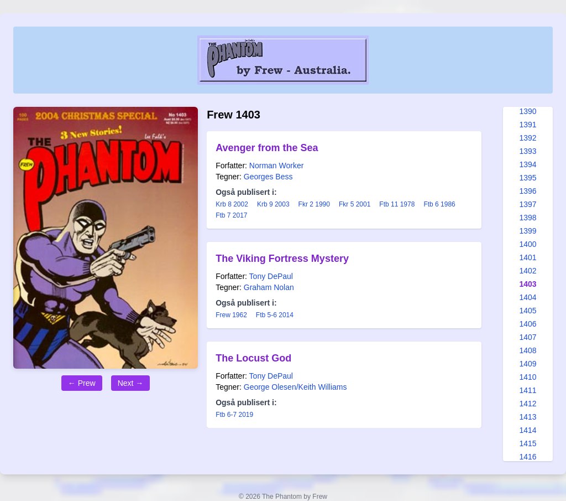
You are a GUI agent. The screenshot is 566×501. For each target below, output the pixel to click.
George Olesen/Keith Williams (295, 387)
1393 (527, 151)
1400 (527, 244)
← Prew (82, 383)
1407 (527, 337)
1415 (527, 443)
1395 (527, 177)
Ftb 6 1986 (439, 204)
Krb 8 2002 (232, 204)
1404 (527, 297)
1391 (527, 124)
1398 (527, 217)
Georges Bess (268, 176)
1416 (527, 456)
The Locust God (253, 358)
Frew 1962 (231, 315)
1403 (527, 284)
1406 (527, 323)
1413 (527, 416)
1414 (527, 430)
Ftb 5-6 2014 (275, 315)
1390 (527, 111)
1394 (527, 164)
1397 (527, 204)
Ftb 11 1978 (397, 204)
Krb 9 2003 (273, 204)
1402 (527, 270)
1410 (527, 377)
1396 (527, 191)
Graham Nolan (269, 287)
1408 (527, 350)
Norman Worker (276, 165)
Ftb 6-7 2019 (234, 415)
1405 (527, 310)
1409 (527, 363)
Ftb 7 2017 (231, 215)
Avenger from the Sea (267, 147)
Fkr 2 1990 (314, 204)
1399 (527, 230)
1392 (527, 137)
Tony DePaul (271, 276)
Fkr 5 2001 (354, 204)
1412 (527, 403)
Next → (131, 383)
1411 (527, 390)
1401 (527, 257)
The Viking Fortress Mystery (282, 258)
